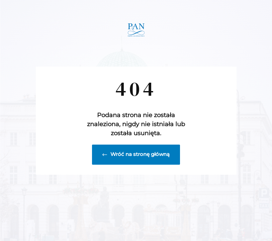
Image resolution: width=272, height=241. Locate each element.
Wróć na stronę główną (136, 154)
